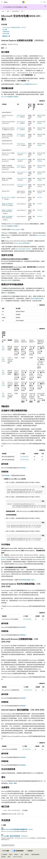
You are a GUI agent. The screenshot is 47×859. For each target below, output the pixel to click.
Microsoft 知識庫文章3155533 (27, 84)
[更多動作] (44, 11)
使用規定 (3, 856)
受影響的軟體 (6, 31)
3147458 (39, 210)
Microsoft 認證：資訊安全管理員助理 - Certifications (14, 836)
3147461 (39, 197)
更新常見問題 (6, 33)
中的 (5, 293)
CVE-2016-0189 (3, 372)
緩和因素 (22, 468)
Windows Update (15, 229)
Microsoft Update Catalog (23, 249)
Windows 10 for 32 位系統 (8, 197)
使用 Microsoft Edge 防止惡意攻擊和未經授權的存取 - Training (17, 829)
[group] (26, 505)
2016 (22, 11)
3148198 (39, 117)
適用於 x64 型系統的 (7, 204)
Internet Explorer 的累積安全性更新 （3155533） (15, 27)
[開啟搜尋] (41, 2)
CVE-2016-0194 (3, 395)
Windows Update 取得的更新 (21, 243)
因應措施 (6, 475)
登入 (44, 2)
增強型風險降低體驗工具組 (26, 580)
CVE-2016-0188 (3, 359)
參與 (22, 854)
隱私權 (26, 854)
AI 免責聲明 (4, 854)
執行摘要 (5, 29)
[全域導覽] (1, 2)
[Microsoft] (24, 2)
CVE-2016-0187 (3, 348)
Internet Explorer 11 (21, 153)
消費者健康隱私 (35, 854)
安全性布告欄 (15, 11)
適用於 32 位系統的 (7, 210)
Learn (3, 11)
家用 (8, 11)
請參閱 (11, 783)
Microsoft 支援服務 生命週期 (9, 96)
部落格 (16, 854)
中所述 (9, 280)
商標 (9, 856)
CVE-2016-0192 (3, 383)
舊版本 (10, 854)
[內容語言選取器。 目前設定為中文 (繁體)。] (5, 850)
